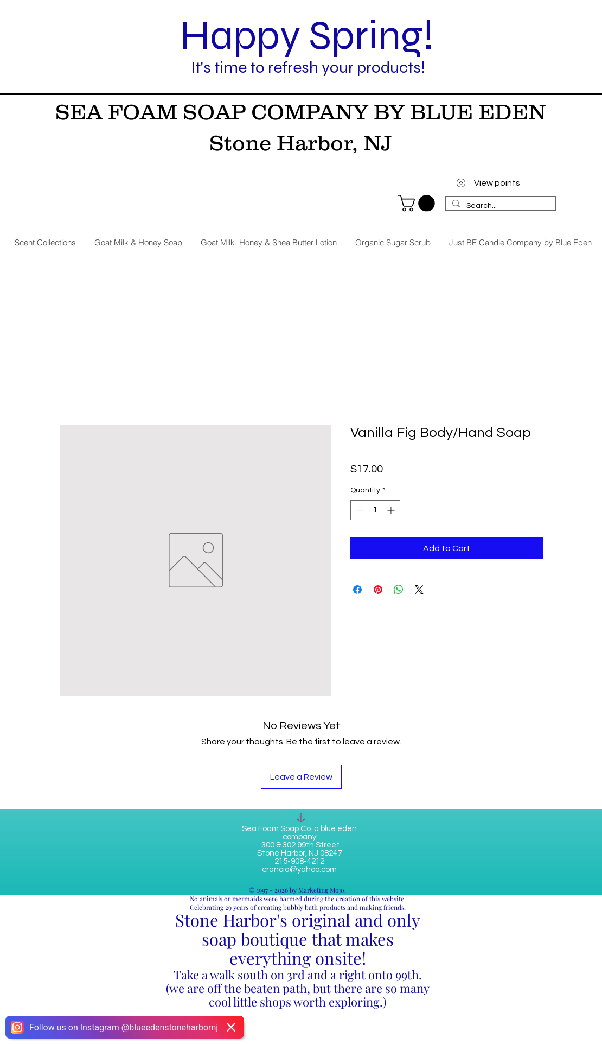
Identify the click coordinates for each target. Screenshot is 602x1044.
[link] (418, 203)
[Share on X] (419, 589)
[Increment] (392, 510)
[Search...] (499, 206)
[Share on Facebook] (357, 589)
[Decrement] (359, 510)
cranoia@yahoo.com (299, 869)
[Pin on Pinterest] (378, 589)
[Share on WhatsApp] (398, 589)
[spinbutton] (375, 510)
